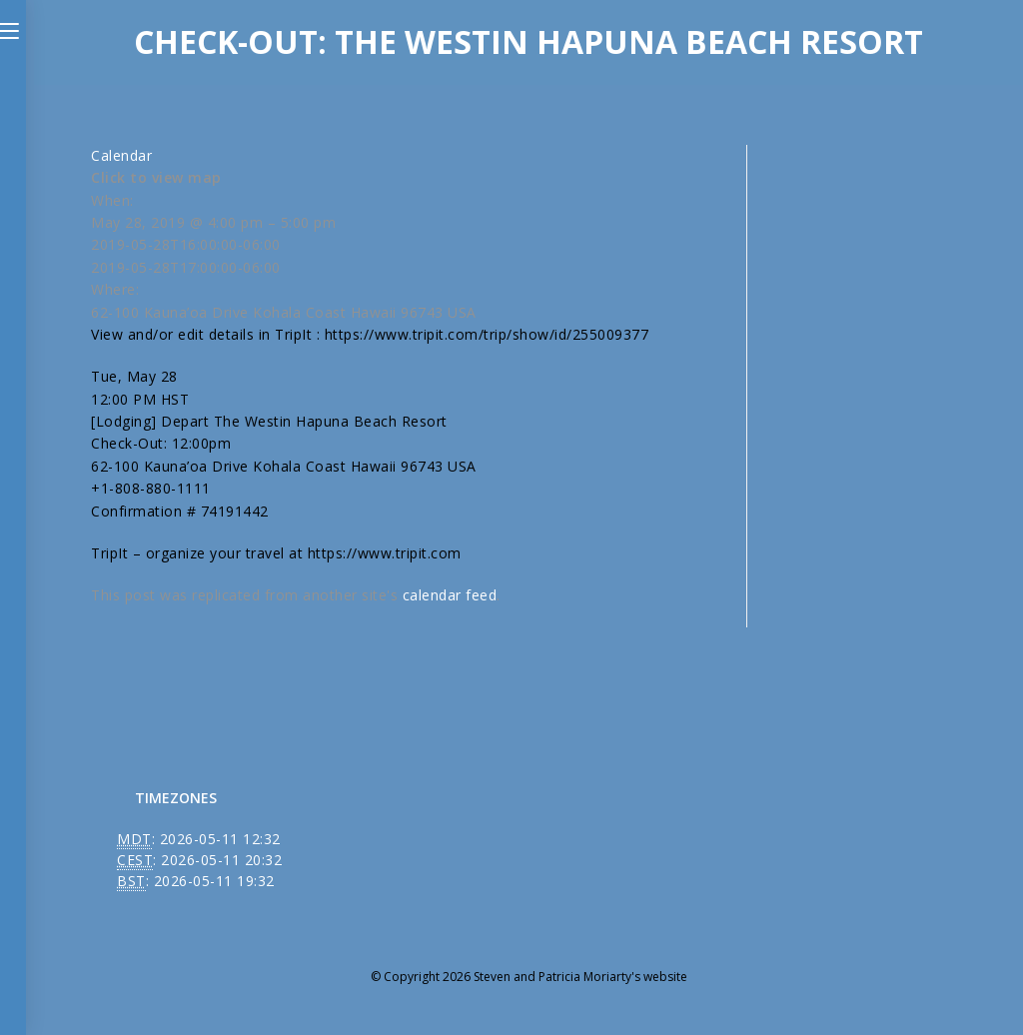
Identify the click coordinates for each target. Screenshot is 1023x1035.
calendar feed (450, 594)
